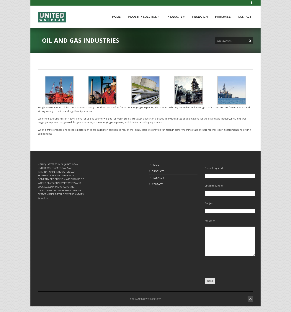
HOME (155, 164)
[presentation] (233, 275)
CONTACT (157, 184)
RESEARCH (158, 177)
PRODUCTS (158, 171)
